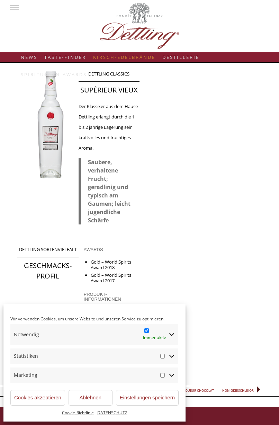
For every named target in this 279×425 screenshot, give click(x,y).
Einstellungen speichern (147, 397)
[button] (14, 7)
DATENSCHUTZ (112, 413)
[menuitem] (29, 54)
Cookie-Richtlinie (78, 413)
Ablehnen (90, 397)
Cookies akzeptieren (37, 397)
